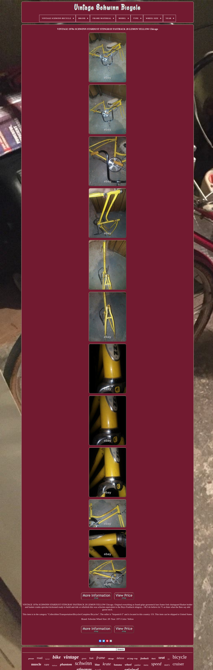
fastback (145, 658)
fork (91, 658)
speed (156, 663)
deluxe (120, 658)
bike (57, 657)
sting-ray (132, 659)
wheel (128, 664)
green (84, 658)
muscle (36, 664)
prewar (31, 658)
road (39, 658)
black (154, 659)
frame (100, 658)
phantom (66, 664)
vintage (71, 657)
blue (97, 664)
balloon (54, 665)
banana (118, 664)
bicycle (180, 657)
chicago (111, 659)
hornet (47, 659)
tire (169, 659)
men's (167, 665)
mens (146, 665)
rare (46, 664)
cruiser (178, 664)
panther (137, 665)
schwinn (83, 663)
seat (162, 657)
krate (107, 664)
